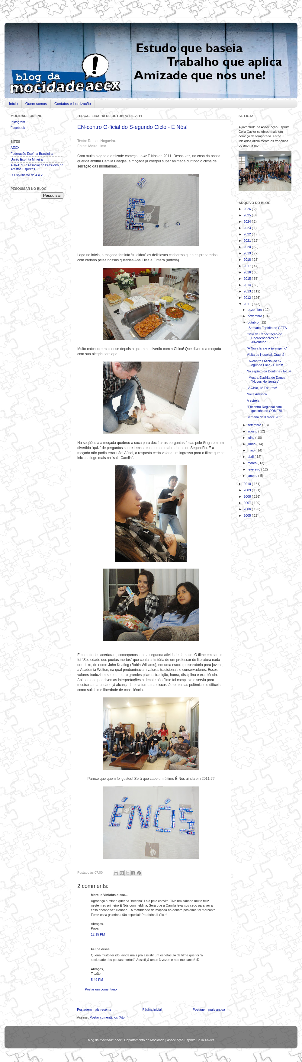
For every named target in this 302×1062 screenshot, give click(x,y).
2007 (248, 503)
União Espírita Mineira (27, 159)
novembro (255, 316)
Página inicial (152, 1009)
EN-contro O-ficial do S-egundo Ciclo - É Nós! (132, 127)
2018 (248, 259)
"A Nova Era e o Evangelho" (267, 348)
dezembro (255, 309)
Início (13, 104)
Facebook (18, 127)
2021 (248, 240)
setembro (255, 425)
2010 (248, 484)
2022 (248, 234)
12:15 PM (98, 934)
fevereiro (254, 469)
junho (252, 444)
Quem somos (36, 104)
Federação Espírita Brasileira (32, 153)
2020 (248, 247)
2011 (248, 304)
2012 (248, 297)
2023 (248, 228)
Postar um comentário (101, 989)
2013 (248, 291)
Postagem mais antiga (209, 1009)
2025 (248, 215)
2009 (248, 490)
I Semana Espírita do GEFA (267, 328)
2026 (248, 209)
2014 (248, 285)
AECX (15, 147)
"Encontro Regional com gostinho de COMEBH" (265, 409)
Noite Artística (257, 394)
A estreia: (253, 400)
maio (251, 450)
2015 (248, 278)
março (253, 463)
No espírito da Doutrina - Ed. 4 (269, 371)
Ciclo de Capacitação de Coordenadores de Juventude (264, 338)
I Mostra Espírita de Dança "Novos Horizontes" (266, 379)
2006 (248, 509)
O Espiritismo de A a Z (27, 175)
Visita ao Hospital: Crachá (265, 354)
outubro (254, 322)
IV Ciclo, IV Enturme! (262, 388)
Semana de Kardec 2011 (265, 417)
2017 (248, 266)
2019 (248, 253)
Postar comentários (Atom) (109, 1017)
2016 (248, 272)
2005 (248, 515)
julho (251, 437)
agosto (253, 431)
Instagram (18, 122)
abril (251, 456)
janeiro (253, 475)
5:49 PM (97, 979)
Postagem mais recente (94, 1009)
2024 (248, 221)
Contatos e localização (72, 104)
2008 (248, 496)
